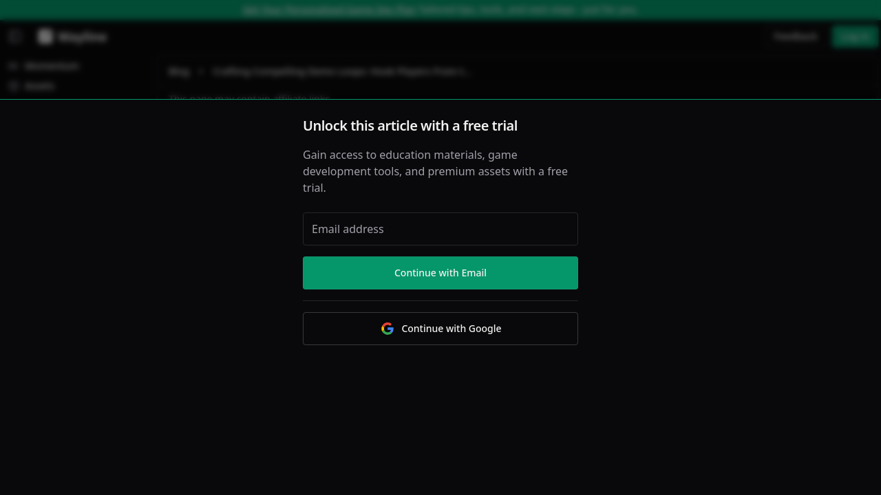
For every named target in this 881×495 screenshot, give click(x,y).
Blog (179, 71)
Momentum (43, 65)
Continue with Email (440, 272)
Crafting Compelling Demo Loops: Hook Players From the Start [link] (345, 71)
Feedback (796, 36)
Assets (31, 85)
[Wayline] (70, 36)
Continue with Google (440, 328)
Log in (855, 36)
